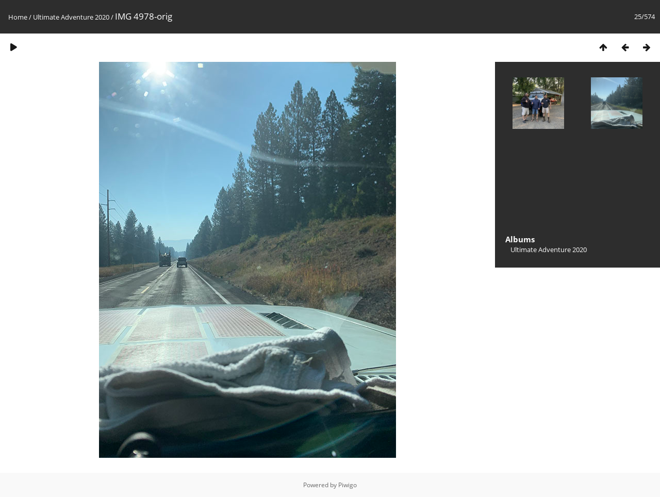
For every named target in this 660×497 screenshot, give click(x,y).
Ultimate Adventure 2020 (71, 17)
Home (17, 17)
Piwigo (347, 485)
